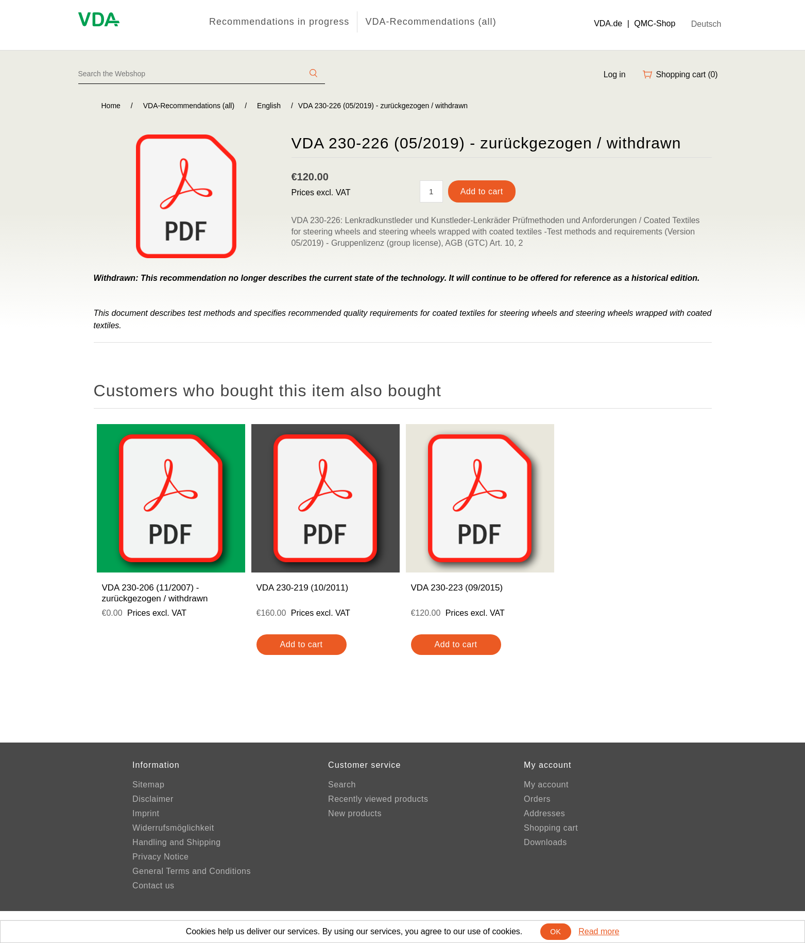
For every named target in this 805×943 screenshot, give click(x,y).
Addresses (544, 813)
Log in (615, 74)
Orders (537, 799)
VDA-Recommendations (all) (430, 21)
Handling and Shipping (176, 842)
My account (546, 784)
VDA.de (608, 23)
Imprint (145, 813)
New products (355, 813)
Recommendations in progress (279, 21)
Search (342, 784)
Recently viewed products (378, 799)
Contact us (153, 885)
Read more (598, 931)
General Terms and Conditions (191, 871)
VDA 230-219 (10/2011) (302, 588)
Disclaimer (153, 799)
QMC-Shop (654, 23)
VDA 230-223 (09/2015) (457, 588)
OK (555, 932)
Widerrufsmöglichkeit (173, 827)
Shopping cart (551, 827)
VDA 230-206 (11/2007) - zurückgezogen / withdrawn (155, 593)
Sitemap (148, 784)
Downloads (545, 842)
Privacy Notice (160, 856)
